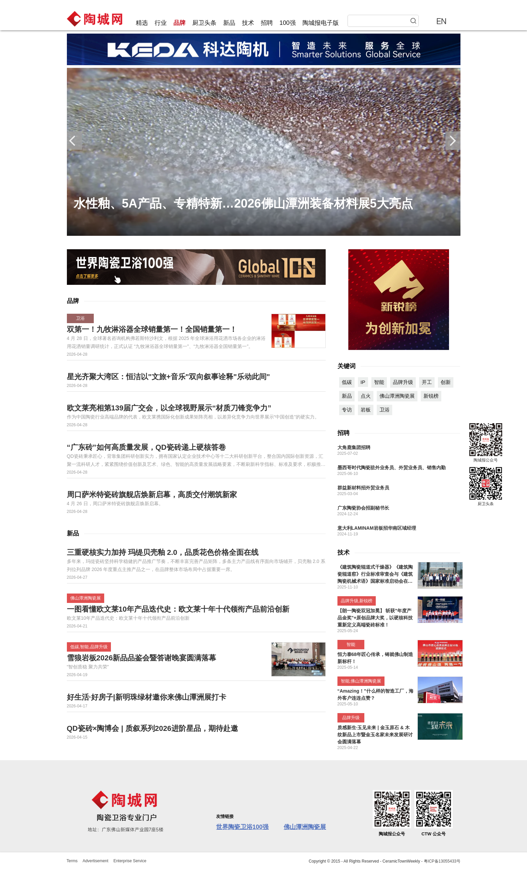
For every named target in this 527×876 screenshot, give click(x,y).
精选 (142, 22)
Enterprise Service (129, 861)
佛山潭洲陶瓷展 (305, 827)
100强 (288, 22)
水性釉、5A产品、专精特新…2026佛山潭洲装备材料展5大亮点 (243, 203)
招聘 (267, 22)
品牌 (179, 22)
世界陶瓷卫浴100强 (242, 827)
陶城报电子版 (320, 22)
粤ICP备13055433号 (442, 861)
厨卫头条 (204, 22)
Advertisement (96, 861)
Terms (72, 861)
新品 (229, 22)
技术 (248, 22)
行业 (161, 22)
